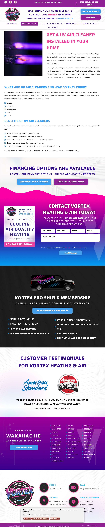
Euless (71, 429)
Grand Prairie (74, 441)
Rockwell (88, 441)
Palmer (87, 435)
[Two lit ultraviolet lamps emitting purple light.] (23, 53)
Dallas (55, 454)
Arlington (57, 429)
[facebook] (5, 2)
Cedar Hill (57, 448)
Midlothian (89, 432)
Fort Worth (73, 438)
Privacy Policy (68, 248)
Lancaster (73, 454)
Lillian (71, 457)
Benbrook (56, 441)
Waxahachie (89, 454)
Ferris (71, 432)
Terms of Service (79, 248)
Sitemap (94, 526)
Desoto (55, 457)
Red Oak (87, 438)
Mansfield (88, 426)
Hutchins (72, 448)
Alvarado (56, 426)
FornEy (71, 435)
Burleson (56, 445)
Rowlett (88, 445)
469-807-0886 (55, 489)
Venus (87, 451)
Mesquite (88, 429)
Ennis (70, 426)
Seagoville (89, 448)
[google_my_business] (15, 2)
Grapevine (72, 445)
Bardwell (56, 438)
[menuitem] (13, 24)
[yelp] (10, 2)
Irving (71, 451)
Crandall (56, 451)
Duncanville (57, 461)
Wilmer (87, 457)
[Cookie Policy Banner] (52, 515)
